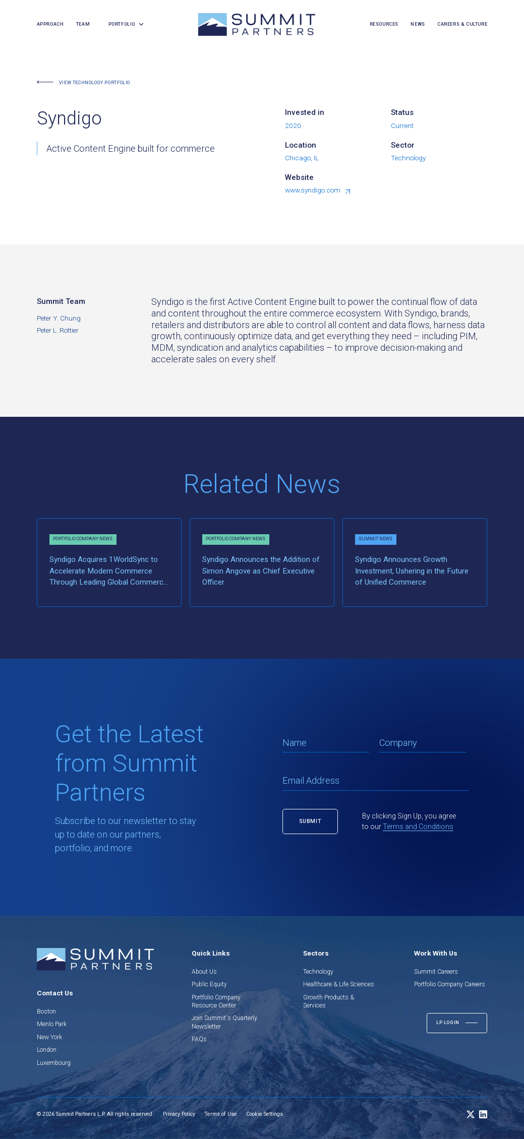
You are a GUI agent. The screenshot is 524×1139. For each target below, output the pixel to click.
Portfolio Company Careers (449, 984)
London (46, 1049)
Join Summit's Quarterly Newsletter (224, 1022)
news (418, 24)
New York (49, 1037)
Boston (46, 1011)
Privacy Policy (179, 1114)
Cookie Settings (264, 1114)
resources (384, 24)
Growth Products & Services (328, 1001)
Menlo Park (52, 1024)
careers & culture (462, 24)
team (83, 24)
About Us (204, 971)
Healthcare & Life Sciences (338, 984)
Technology (318, 971)
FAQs (199, 1039)
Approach (50, 24)
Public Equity (209, 984)
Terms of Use (220, 1114)
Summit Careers (436, 971)
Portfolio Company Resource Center (216, 1001)
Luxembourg (54, 1062)
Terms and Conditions (418, 826)
